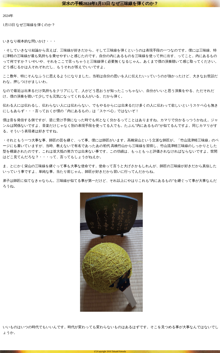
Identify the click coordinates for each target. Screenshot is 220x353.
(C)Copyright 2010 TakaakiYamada (110, 351)
